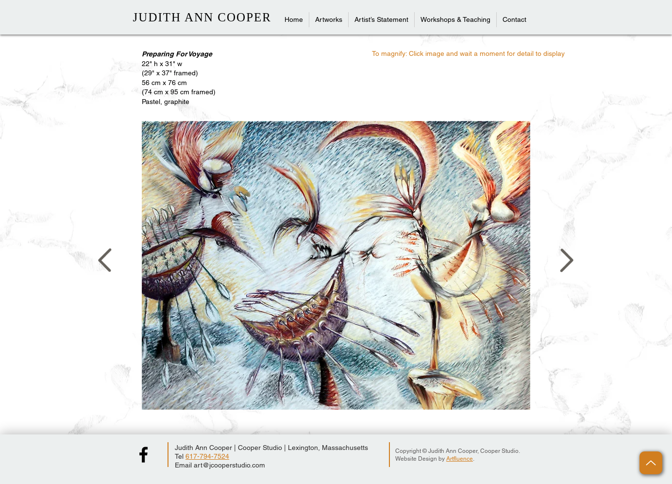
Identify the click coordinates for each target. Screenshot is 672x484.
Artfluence (459, 458)
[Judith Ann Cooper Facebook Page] (143, 454)
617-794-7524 (207, 456)
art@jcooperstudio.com (229, 465)
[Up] (650, 462)
